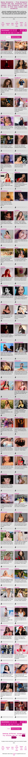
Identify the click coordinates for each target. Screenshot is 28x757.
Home (8, 37)
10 (9, 32)
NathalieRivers (4, 191)
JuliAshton (17, 437)
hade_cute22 (4, 380)
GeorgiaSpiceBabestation (21, 606)
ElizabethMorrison (19, 625)
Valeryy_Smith (4, 323)
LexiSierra (17, 210)
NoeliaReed (3, 342)
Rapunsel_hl (18, 285)
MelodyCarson (4, 97)
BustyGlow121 (4, 437)
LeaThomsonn (4, 493)
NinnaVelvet (17, 115)
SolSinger (17, 644)
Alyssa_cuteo (18, 153)
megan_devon (18, 304)
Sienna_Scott (4, 512)
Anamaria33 (3, 134)
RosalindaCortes (19, 380)
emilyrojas (17, 663)
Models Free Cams (21, 24)
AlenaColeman (4, 644)
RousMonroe (4, 682)
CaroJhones (3, 360)
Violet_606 (3, 40)
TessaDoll (17, 587)
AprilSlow (3, 267)
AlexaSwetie (18, 229)
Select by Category (16, 37)
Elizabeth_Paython (5, 115)
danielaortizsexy (18, 455)
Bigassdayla (4, 417)
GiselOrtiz (17, 700)
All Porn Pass (26, 24)
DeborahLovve (4, 625)
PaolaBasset (18, 77)
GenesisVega (18, 97)
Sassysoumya (4, 700)
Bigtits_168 (3, 530)
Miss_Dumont (18, 40)
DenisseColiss (18, 191)
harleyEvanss (18, 323)
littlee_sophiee (4, 455)
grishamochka (4, 210)
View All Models (5, 30)
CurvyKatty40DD (19, 267)
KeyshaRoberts (18, 474)
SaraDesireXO (4, 172)
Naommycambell (5, 568)
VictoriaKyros (4, 304)
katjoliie (16, 247)
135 (18, 32)
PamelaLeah (18, 530)
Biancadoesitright (19, 342)
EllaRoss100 (18, 360)
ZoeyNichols (4, 229)
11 (12, 32)
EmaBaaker (3, 59)
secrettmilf (3, 550)
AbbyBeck (3, 247)
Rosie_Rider (4, 587)
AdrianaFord (18, 59)
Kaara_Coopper (4, 285)
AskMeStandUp (4, 398)
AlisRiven (17, 568)
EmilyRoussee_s (5, 153)
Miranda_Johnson (19, 417)
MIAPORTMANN (4, 663)
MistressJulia (4, 474)
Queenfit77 (17, 682)
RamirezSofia (18, 550)
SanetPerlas (3, 606)
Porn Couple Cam (2, 24)
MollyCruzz (17, 172)
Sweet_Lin (17, 134)
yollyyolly (17, 493)
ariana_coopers (18, 512)
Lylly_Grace (17, 398)
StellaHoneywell (4, 77)
